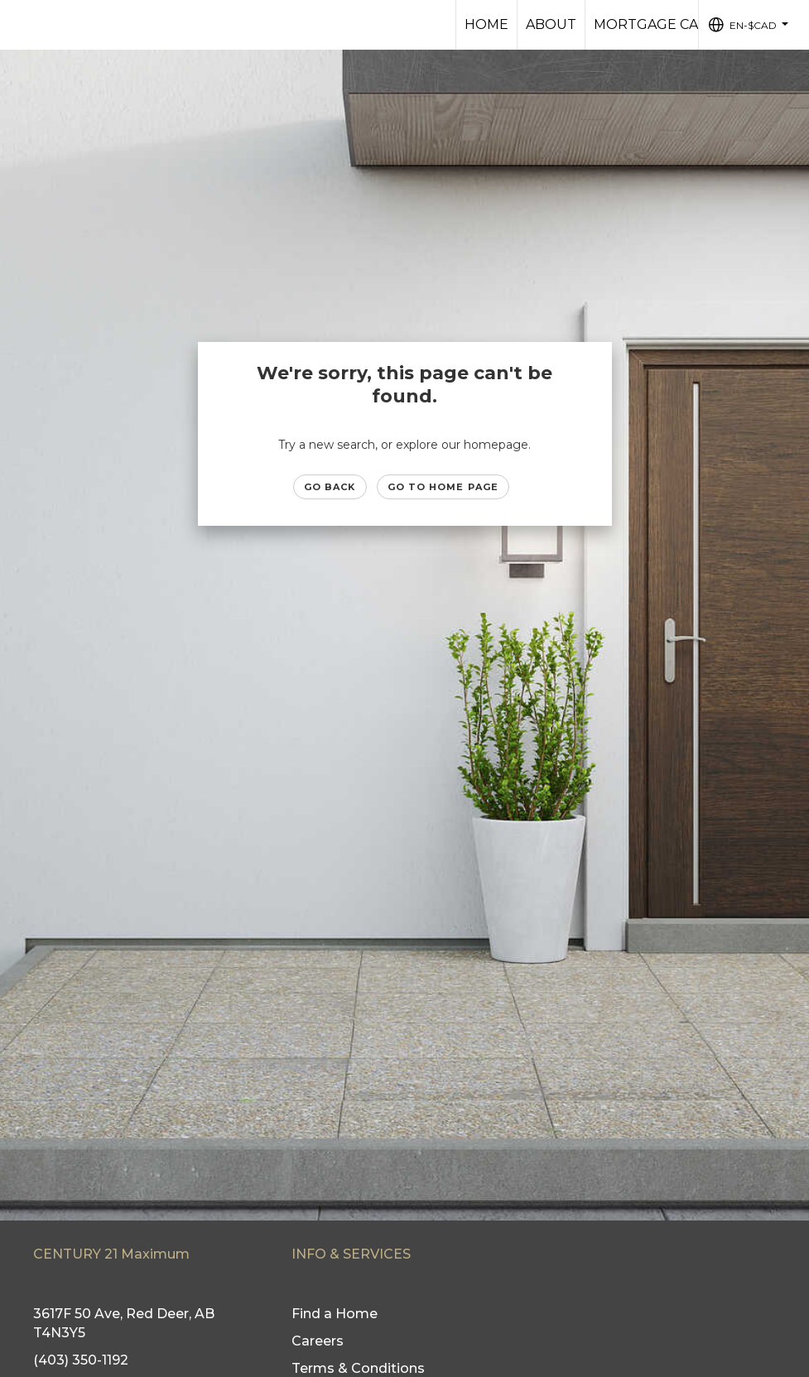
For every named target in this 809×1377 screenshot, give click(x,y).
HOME (486, 24)
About (551, 24)
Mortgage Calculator (683, 24)
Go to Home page (443, 487)
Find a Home (334, 1314)
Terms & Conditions (358, 1368)
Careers (317, 1341)
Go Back (330, 487)
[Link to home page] (21, 25)
